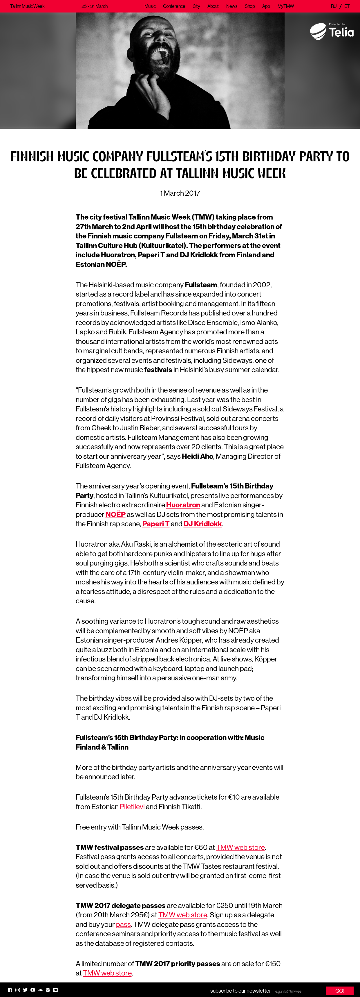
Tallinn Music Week (27, 6)
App (266, 6)
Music (149, 6)
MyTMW (286, 6)
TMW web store (240, 847)
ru (334, 6)
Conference (174, 6)
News (231, 6)
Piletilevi (132, 806)
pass (123, 924)
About (213, 6)
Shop (250, 6)
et (347, 6)
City (196, 6)
